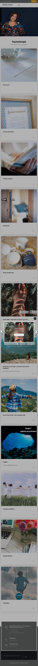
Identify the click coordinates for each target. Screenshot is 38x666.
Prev (2, 332)
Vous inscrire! (19, 335)
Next (36, 332)
